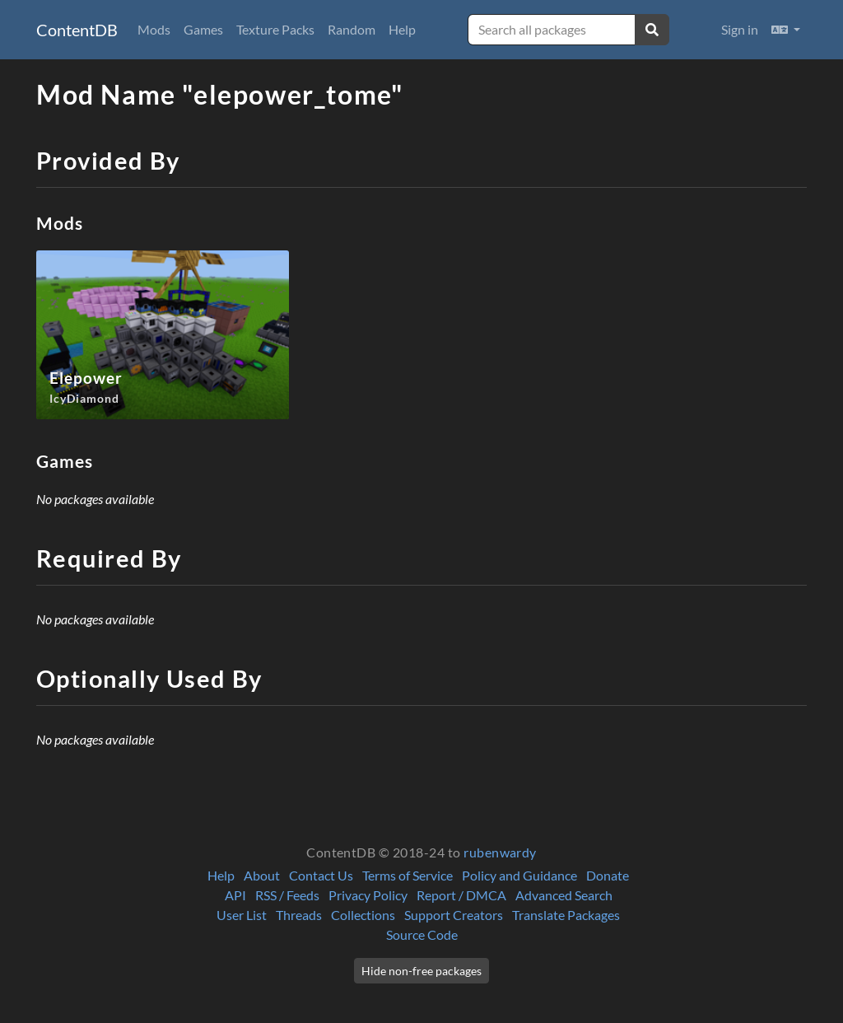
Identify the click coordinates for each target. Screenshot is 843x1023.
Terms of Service (407, 875)
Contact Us (321, 875)
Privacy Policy (368, 895)
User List (242, 915)
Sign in (739, 29)
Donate (607, 875)
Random (351, 29)
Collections (363, 915)
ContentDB (77, 30)
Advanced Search (563, 895)
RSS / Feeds (287, 895)
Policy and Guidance (519, 875)
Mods (153, 29)
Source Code (422, 934)
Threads (299, 915)
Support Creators (453, 915)
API (235, 895)
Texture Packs (275, 29)
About (262, 875)
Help (402, 29)
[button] (786, 29)
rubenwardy (500, 852)
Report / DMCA (461, 895)
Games (203, 29)
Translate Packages (566, 915)
